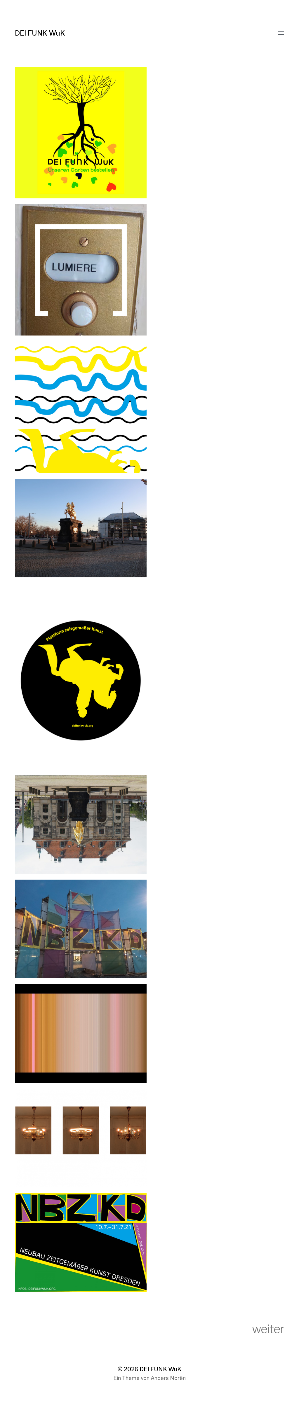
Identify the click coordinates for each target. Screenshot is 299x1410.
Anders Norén (168, 1378)
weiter (268, 1329)
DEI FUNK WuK (40, 33)
